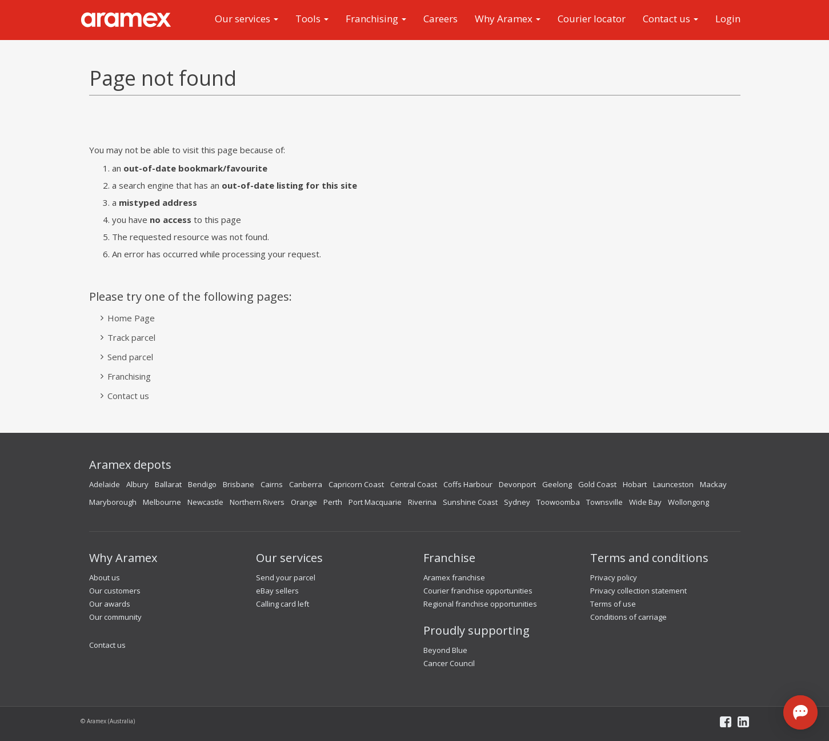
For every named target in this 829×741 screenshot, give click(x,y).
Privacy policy (613, 577)
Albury (137, 484)
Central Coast (413, 484)
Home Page (131, 318)
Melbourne (162, 502)
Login (727, 18)
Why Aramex (507, 18)
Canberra (305, 484)
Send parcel (130, 356)
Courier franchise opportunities (477, 590)
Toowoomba (558, 502)
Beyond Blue (445, 650)
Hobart (635, 484)
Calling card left (282, 604)
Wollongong (688, 502)
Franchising (376, 18)
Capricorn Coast (356, 484)
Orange (304, 502)
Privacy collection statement (638, 590)
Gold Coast (597, 484)
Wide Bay (645, 502)
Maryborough (113, 502)
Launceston (673, 484)
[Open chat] (800, 712)
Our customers (115, 590)
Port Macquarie (375, 502)
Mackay (713, 484)
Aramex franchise (454, 577)
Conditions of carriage (628, 617)
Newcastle (205, 502)
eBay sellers (277, 590)
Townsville (604, 502)
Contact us (670, 18)
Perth (332, 502)
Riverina (422, 502)
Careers (440, 18)
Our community (115, 617)
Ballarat (168, 484)
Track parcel (131, 337)
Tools (312, 18)
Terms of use (613, 604)
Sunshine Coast (470, 502)
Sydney (517, 502)
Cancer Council (449, 663)
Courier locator (592, 18)
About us (104, 577)
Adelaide (104, 484)
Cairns (272, 484)
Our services (246, 18)
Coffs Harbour (467, 484)
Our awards (109, 604)
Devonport (517, 484)
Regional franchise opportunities (480, 604)
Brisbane (238, 484)
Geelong (557, 484)
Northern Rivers (257, 502)
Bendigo (202, 484)
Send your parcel (285, 577)
